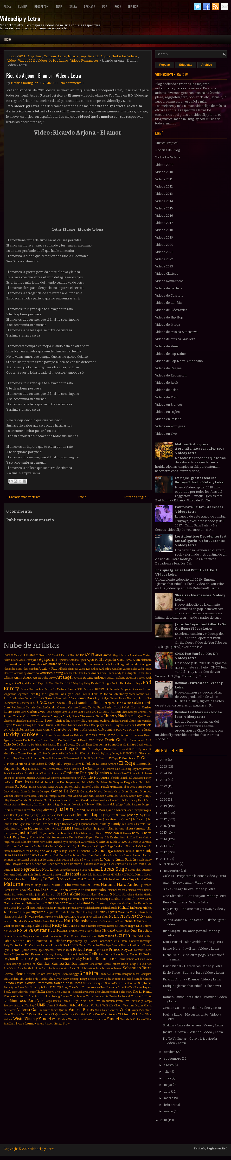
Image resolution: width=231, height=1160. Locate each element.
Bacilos (115, 683)
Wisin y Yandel (38, 1019)
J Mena (79, 810)
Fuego (131, 786)
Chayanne (87, 716)
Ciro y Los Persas (34, 725)
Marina (132, 890)
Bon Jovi (9, 698)
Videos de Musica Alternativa (176, 332)
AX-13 (89, 655)
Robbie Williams (135, 959)
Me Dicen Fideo (143, 903)
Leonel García (29, 859)
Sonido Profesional (39, 983)
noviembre (172, 871)
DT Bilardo (144, 729)
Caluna (127, 703)
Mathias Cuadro (14, 903)
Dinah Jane (97, 749)
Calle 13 (96, 703)
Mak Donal (85, 879)
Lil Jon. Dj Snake (89, 859)
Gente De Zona (65, 791)
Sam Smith (24, 968)
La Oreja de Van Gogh (44, 851)
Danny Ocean (40, 740)
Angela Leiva (136, 673)
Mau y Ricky (74, 903)
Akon (136, 659)
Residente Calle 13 (127, 954)
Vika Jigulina (58, 1014)
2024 (164, 773)
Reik (93, 954)
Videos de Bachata (168, 288)
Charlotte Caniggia (49, 716)
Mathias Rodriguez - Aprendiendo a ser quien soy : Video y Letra (199, 448)
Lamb (71, 855)
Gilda (41, 795)
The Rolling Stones (57, 996)
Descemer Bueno (105, 744)
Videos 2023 (164, 266)
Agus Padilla (95, 659)
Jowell (94, 824)
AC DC (79, 655)
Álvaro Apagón (45, 1023)
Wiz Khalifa (59, 1019)
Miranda (123, 912)
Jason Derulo (11, 815)
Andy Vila (121, 673)
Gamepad (45, 791)
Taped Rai (123, 987)
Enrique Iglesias (94, 773)
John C (126, 819)
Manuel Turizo (90, 885)
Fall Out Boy (135, 777)
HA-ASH (115, 800)
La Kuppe (97, 846)
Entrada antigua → (137, 497)
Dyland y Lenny (110, 753)
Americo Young (51, 673)
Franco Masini (72, 786)
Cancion (50, 56)
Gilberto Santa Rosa (25, 795)
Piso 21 (67, 950)
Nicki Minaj (43, 925)
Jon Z (29, 824)
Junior (14, 833)
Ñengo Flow (62, 1023)
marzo (169, 1098)
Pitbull (79, 949)
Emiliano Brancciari (52, 773)
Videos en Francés (169, 404)
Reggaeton (41, 6)
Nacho (137, 916)
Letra (62, 56)
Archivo (206, 64)
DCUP (132, 729)
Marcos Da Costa (42, 889)
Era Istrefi (115, 773)
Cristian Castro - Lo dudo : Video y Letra (192, 1008)
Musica (73, 56)
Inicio (7, 39)
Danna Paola (22, 740)
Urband (75, 1005)
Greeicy (123, 795)
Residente (105, 954)
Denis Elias (84, 744)
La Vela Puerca (134, 851)
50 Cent (53, 655)
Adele (22, 659)
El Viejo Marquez (71, 769)
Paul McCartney (29, 945)
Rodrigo (16, 964)
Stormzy (35, 987)
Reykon (9, 959)
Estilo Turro (145, 773)
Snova (91, 978)
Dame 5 (112, 735)
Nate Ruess (56, 921)
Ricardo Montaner (57, 959)
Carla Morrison (132, 707)
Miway (29, 916)
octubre (170, 1052)
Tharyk (50, 991)
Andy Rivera (107, 673)
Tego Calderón (19, 991)
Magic (10, 879)
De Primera (37, 744)
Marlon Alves (88, 894)
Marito (15, 894)
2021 (163, 793)
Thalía (40, 991)
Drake (64, 753)
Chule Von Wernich (140, 720)
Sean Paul (76, 968)
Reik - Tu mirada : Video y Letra (185, 902)
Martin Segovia (80, 899)
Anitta (18, 677)
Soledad (127, 978)
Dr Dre (43, 753)
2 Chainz (41, 655)
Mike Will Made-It (74, 912)
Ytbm (148, 1019)
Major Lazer (68, 879)
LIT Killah (111, 841)
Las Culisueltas (99, 855)
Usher (85, 1005)
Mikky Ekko (92, 912)
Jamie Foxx (133, 810)
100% (7, 655)
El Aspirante (56, 758)
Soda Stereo (112, 978)
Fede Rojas (52, 782)
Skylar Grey (61, 978)
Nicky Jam (61, 925)
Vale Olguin (115, 1005)
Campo (73, 707)
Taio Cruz (75, 987)
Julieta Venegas (135, 828)
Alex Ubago (118, 664)
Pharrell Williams (131, 945)
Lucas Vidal (134, 869)
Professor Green (142, 950)
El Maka (9, 763)
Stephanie (145, 983)
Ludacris (21, 874)
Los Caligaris (102, 864)
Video (11, 60)
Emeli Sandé (25, 773)
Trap (59, 6)
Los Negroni (24, 869)
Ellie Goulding (123, 769)
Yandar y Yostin (97, 1019)
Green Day (135, 795)
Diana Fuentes (18, 749)
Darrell (75, 740)
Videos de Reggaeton (170, 375)
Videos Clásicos (166, 273)
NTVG (125, 916)
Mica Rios (60, 907)
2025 (164, 766)
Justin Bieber (30, 832)
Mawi (86, 903)
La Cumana (25, 846)
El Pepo (66, 763)
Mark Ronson (47, 894)
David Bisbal (95, 740)
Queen (19, 954)
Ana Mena (84, 673)
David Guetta (117, 740)
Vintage (69, 1014)
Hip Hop (133, 6)
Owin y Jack (105, 936)
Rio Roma (118, 959)
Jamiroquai (145, 810)
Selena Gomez (24, 974)
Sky (51, 978)
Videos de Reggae (168, 368)
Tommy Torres (61, 1001)
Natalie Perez (41, 921)
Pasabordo (133, 941)
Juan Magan (29, 828)
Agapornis (48, 659)
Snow (99, 978)
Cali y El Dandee (77, 703)
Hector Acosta (12, 804)
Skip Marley (40, 978)
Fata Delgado (37, 782)
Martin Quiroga (58, 899)
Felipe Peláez (89, 782)
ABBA (71, 655)
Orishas (17, 936)
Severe (65, 974)
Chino (99, 716)
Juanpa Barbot (82, 828)
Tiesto (112, 996)
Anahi (95, 673)
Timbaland (124, 996)
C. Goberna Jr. (24, 703)
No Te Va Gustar (32, 930)
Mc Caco (127, 903)
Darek (66, 740)
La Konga (84, 846)
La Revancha (83, 851)
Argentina (34, 56)
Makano (97, 879)
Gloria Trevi (65, 795)
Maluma (14, 884)
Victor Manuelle (39, 1014)
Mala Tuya (128, 879)
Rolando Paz (29, 964)
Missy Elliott (17, 916)
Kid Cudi (15, 841)
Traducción (108, 1001)
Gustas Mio (41, 800)
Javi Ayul (36, 815)
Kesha (114, 837)
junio (168, 1078)
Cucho (83, 729)
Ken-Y (73, 837)
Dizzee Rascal (120, 749)
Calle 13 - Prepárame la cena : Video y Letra (194, 876)
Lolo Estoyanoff (15, 864)
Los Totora (83, 869)
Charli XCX (29, 716)
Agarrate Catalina (69, 659)
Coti (6, 729)
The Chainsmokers (107, 991)
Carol (49, 711)
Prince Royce (120, 949)
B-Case (50, 683)
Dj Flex (133, 749)
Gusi (31, 800)
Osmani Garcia (79, 936)
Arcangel (64, 677)
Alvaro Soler (130, 668)
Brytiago (132, 698)
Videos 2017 (164, 223)
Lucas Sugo (113, 869)
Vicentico (145, 1010)
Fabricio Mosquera (95, 777)
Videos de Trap (166, 397)
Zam (6, 1023)
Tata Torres (135, 987)
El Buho (82, 758)
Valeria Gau (28, 1009)
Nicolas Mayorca (97, 925)
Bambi (24, 689)
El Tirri (41, 769)
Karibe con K (112, 833)
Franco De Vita (54, 786)
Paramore (105, 941)
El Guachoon (127, 758)
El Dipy (113, 758)
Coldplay (97, 725)
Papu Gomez (90, 941)
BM (61, 683)
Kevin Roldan (127, 837)
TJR (59, 987)
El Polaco (88, 763)
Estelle (133, 773)
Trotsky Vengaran (14, 1005)
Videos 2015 (164, 208)
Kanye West (95, 833)
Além (141, 668)
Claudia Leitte (52, 725)
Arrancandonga (94, 677)
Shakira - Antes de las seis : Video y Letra (193, 1025)
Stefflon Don (130, 983)
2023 (164, 780)
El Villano (88, 769)
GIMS (148, 786)
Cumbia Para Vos (116, 729)
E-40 (123, 753)
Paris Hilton (120, 941)
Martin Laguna (21, 899)
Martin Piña (38, 899)
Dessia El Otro (126, 744)
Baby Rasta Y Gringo (97, 683)
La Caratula (145, 841)
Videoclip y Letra (20, 18)
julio (167, 1071)
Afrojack (32, 659)
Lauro (17, 859)
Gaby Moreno (11, 791)
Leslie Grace (46, 859)
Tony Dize (78, 1001)
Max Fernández (100, 903)
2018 (164, 813)
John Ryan (19, 824)
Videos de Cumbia (168, 303)
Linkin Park (124, 859)
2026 (164, 760)
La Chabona (10, 846)
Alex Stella (104, 664)
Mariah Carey (67, 890)
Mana (46, 885)
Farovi (10, 782)
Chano (17, 716)
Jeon (105, 815)
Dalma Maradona (63, 735)
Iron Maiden (32, 810)
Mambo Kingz (33, 885)
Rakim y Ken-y (42, 954)
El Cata (91, 758)
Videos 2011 (26, 60)
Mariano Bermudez (92, 890)
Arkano (78, 677)
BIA (57, 683)
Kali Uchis (74, 833)
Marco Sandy (18, 890)
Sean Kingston (60, 968)
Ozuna (122, 936)
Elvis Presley (144, 769)
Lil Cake (74, 859)
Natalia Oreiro (23, 921)
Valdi (105, 1005)
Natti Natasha (77, 921)
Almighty (117, 668)
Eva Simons (53, 777)
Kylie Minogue (71, 841)
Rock (118, 6)
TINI (53, 987)
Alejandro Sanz (54, 664)
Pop (104, 6)
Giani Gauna (130, 791)
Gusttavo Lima (101, 800)
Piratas (58, 950)
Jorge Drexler (63, 824)
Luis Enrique (36, 874)
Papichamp (74, 941)
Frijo (125, 786)
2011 (22, 56)
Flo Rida (21, 786)
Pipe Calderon (46, 950)
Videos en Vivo (166, 433)
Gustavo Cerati (59, 800)
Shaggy (74, 974)
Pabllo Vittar (144, 936)
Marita (7, 894)
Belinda (114, 689)
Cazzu (81, 711)
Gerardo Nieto (91, 791)
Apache (43, 677)
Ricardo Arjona (99, 56)
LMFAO (122, 841)
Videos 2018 (164, 230)
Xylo (80, 1019)
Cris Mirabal (16, 729)
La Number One (20, 851)
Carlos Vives (36, 711)
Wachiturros (109, 1014)
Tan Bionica (108, 987)
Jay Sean (46, 815)
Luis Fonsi (70, 874)
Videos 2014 (164, 201)
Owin (92, 936)
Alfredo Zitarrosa (68, 668)
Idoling (113, 804)
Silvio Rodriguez (142, 974)
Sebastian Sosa (92, 968)
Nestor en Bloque (22, 925)
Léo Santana (95, 874)
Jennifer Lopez (90, 814)
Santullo (47, 968)
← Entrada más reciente (23, 497)
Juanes (67, 828)
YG (85, 1019)
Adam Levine (11, 659)
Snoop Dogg (78, 978)
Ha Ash (125, 800)
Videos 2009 (164, 165)
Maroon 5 (104, 894)
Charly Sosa (71, 716)
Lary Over (82, 855)
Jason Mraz (25, 815)
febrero (170, 1105)
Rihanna (103, 958)
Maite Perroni (22, 879)
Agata (83, 659)
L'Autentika (86, 841)
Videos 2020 (164, 244)
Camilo (62, 707)
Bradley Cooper (24, 698)
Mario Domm (144, 890)
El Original (52, 763)
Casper (57, 711)
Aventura (132, 677)
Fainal (123, 777)
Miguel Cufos (55, 912)
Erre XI (125, 773)
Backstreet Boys (131, 683)
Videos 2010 (164, 172)
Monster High (55, 916)
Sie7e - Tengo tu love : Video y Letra (189, 889)
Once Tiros (122, 930)
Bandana (88, 689)
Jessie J (148, 815)
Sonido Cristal (14, 983)
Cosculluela (143, 725)
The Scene (77, 996)
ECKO (130, 753)
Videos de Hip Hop (169, 317)
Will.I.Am (138, 1014)
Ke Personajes (57, 837)
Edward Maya (11, 758)
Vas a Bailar (102, 1010)
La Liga (109, 846)
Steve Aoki (24, 987)
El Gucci (144, 758)
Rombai (44, 963)
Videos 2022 (164, 259)
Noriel (73, 930)
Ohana (97, 930)
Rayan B (73, 954)
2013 (163, 846)
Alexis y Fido (48, 668)
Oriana (8, 936)
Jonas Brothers (43, 824)
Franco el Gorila (90, 786)
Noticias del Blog (167, 150)
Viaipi (134, 1010)
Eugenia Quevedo (36, 777)
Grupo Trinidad (19, 800)
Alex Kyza (71, 664)
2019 (164, 806)
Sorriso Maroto (113, 983)
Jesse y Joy (135, 815)
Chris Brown (45, 720)
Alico (95, 668)
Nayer (93, 921)
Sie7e (107, 974)
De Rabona (50, 744)
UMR (41, 1005)
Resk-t (147, 954)
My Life (114, 916)
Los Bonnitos (73, 864)
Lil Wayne (107, 859)
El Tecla (32, 769)
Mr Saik (93, 916)
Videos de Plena (167, 346)
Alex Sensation (88, 664)
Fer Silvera (102, 782)
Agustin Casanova (118, 659)
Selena (8, 974)
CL (34, 703)
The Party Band (15, 996)
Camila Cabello (46, 707)
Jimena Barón (73, 819)
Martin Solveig (99, 899)
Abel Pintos (103, 655)
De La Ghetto (21, 744)
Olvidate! (108, 930)
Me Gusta (10, 907)
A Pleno (63, 655)
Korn (42, 841)
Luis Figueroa (53, 874)
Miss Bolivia (138, 912)
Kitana (35, 841)
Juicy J (102, 828)
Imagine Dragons (142, 804)
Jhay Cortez (28, 819)
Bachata (89, 6)
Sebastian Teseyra (112, 968)
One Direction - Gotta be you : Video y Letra (194, 896)
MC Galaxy (117, 874)
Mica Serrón (76, 907)
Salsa (73, 6)
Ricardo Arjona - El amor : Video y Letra (43, 75)
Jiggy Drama (55, 819)
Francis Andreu (37, 786)
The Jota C (126, 991)
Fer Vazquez (116, 782)
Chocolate (9, 720)
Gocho (77, 795)
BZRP (68, 683)
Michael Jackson (130, 907)
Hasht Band (145, 800)
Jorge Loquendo (81, 824)
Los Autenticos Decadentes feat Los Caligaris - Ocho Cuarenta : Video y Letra (200, 541)
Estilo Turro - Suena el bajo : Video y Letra (193, 972)
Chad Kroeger (129, 711)
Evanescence (67, 777)
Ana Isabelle (71, 673)
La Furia (51, 846)
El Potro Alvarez (107, 763)
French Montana (110, 786)
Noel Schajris (58, 930)
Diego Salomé (77, 748)
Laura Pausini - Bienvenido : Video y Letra (193, 942)
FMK (77, 777)
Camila (30, 707)
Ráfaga (132, 964)
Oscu (67, 936)
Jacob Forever (117, 810)
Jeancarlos (70, 815)
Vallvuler (45, 1010)
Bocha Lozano (136, 694)
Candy (83, 707)
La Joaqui (63, 846)
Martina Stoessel (121, 899)
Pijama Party (28, 950)
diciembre (172, 864)
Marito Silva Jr (28, 894)
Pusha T (9, 954)
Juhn (94, 828)
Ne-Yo (102, 921)
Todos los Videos (124, 56)
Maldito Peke (144, 879)
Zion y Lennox (26, 1023)
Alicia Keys (85, 668)
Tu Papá (30, 1005)
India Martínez (13, 810)
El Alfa (23, 758)
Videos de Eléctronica (171, 310)
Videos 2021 (164, 252)
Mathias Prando (35, 903)
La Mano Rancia (124, 846)
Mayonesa (115, 903)
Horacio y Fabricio (83, 804)
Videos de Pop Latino (53, 60)
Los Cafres (89, 864)
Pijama (14, 950)
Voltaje (84, 1014)
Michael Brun (93, 907)
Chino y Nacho (116, 716)
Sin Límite (25, 978)
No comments (71, 83)
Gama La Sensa (29, 791)
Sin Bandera (11, 978)
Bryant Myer (102, 698)
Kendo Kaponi (86, 837)
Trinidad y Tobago (141, 1001)
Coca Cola (83, 725)
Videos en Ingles (167, 412)
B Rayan (40, 683)
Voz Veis (94, 1014)
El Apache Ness (37, 758)
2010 (164, 1120)
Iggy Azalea (124, 804)
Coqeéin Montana (124, 725)
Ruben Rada (119, 964)
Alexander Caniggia (139, 664)
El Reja (127, 763)
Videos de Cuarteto (169, 295)
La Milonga (142, 846)
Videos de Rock (166, 382)
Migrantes (37, 912)
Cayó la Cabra (69, 711)
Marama (108, 884)
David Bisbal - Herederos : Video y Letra (192, 966)
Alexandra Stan (13, 668)
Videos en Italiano (168, 419)
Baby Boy (77, 683)
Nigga (131, 925)
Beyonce (22, 694)
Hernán (66, 804)
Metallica (48, 907)
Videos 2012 (164, 186)
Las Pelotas (116, 855)
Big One (41, 694)
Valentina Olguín (133, 1005)
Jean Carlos (58, 815)
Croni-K (47, 729)
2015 (163, 832)
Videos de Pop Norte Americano (179, 361)
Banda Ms (36, 689)
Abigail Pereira (120, 655)
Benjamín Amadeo (131, 689)
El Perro (76, 763)
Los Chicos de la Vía (121, 864)
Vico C (24, 1014)
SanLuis (36, 968)
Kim (28, 841)
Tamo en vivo (91, 987)
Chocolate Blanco (25, 720)
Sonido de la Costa (68, 983)
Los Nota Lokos (47, 869)
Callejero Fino (112, 703)
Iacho (106, 804)
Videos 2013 (164, 193)
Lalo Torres (60, 855)
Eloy (134, 769)
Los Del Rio (139, 864)
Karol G (137, 833)
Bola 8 (148, 694)
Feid (62, 782)
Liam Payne (62, 859)
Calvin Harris (142, 703)
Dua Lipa (86, 753)
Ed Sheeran (143, 753)
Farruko (22, 782)
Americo (33, 673)
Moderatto (41, 916)
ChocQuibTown (141, 716)
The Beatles (63, 991)
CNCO (42, 702)
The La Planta (142, 991)
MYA (127, 874)
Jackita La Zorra (96, 810)
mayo (168, 1085)
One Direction (141, 930)
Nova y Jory (85, 930)
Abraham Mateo (140, 655)
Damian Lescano (131, 735)
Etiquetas (185, 64)
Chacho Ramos (110, 711)
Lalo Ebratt (45, 855)
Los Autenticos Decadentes (44, 864)
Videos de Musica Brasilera (175, 339)
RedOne (83, 954)
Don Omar (18, 753)
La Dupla (40, 846)
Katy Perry (21, 837)
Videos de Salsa (166, 390)
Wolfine (72, 1019)
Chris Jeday (62, 720)
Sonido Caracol (143, 978)
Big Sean (52, 694)
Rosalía (107, 964)
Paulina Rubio (49, 945)
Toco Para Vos (31, 1000)
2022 (164, 786)
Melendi (23, 907)
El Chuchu (102, 758)
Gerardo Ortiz (111, 791)
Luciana (9, 874)
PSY (134, 936)
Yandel (113, 1019)
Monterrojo (71, 916)
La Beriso (133, 841)
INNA (98, 804)
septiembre (173, 1058)
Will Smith (124, 1014)
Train (119, 1001)
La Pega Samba (67, 851)
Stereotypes (10, 987)
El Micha (21, 763)
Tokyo (48, 1001)
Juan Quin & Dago (49, 828)
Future (140, 786)
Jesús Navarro (11, 819)
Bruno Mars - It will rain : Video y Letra (191, 948)
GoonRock (112, 795)
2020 (164, 799)
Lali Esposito (27, 855)
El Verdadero (53, 769)
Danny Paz (56, 740)
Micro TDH (16, 912)
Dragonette (54, 753)
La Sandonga (101, 850)
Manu (75, 885)
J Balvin (64, 809)
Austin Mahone (116, 677)
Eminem (71, 773)
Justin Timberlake (55, 833)
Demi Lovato (66, 744)
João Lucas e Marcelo (133, 824)
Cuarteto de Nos (66, 729)
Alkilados (105, 668)
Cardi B (119, 707)
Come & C (108, 725)
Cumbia (22, 6)
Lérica (106, 874)
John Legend (138, 819)
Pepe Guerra (113, 945)
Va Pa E (96, 1005)
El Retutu (142, 763)
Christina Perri (119, 720)
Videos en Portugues (170, 426)
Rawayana (60, 954)
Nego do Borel (115, 921)
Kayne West (38, 837)
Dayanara (136, 740)
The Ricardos (37, 996)
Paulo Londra (68, 945)
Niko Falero (144, 925)
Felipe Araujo (73, 782)
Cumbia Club (96, 729)
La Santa (119, 851)
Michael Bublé (109, 907)
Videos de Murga (167, 324)
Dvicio (96, 753)
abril (167, 1091)
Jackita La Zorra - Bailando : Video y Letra (193, 1032)
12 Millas (16, 655)
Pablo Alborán (14, 941)
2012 (163, 852)
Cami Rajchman (14, 707)
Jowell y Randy (109, 824)
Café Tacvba (56, 703)
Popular (164, 64)
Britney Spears (44, 698)
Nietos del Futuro (117, 925)
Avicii (142, 677)
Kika (23, 841)
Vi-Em (124, 1009)
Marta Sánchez (123, 894)
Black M (85, 694)
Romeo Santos (64, 963)
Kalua (83, 833)
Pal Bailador (57, 941)
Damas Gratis (94, 735)
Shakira (88, 973)
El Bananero (70, 758)
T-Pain (45, 987)
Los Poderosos (67, 869)
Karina (127, 833)
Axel (17, 683)
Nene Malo (132, 921)
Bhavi (32, 694)
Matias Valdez (55, 903)
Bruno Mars (85, 698)
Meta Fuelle (36, 907)
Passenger (146, 941)
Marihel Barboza (117, 890)
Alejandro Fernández (28, 664)
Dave (83, 740)
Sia (102, 974)
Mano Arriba (61, 885)
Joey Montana (112, 819)
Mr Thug (103, 916)
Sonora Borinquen (93, 983)
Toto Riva (93, 1001)
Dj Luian (143, 749)
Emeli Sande (11, 773)
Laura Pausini (133, 855)
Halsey (133, 800)
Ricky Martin (83, 958)
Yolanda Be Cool (129, 1019)
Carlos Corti (20, 711)
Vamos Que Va (59, 1010)
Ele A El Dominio (105, 769)
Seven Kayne (52, 974)
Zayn (12, 1023)
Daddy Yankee (21, 735)
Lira (135, 859)
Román (83, 964)
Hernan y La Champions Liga (40, 804)
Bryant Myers (118, 698)
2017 (164, 819)
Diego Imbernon (36, 749)
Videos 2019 (164, 237)
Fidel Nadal (139, 782)
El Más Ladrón (36, 763)
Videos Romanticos (84, 60)
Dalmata (78, 735)
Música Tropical (166, 143)
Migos (26, 912)
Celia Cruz (92, 711)
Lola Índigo (145, 859)
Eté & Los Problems (14, 777)
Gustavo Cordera (80, 800)
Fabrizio (114, 777)
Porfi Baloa (102, 950)
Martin (139, 894)
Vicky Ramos (12, 1014)
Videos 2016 (164, 215)
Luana (95, 869)
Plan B (90, 950)
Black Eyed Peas (69, 694)
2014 (164, 839)
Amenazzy (20, 673)
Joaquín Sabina (93, 819)
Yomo (142, 1019)
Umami (51, 1005)
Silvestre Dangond (122, 974)
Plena (7, 6)
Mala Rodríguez (112, 879)
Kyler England (54, 841)
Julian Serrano (115, 828)
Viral (77, 1014)
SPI (139, 964)
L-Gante (99, 841)
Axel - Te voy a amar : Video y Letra (188, 882)
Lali (14, 855)
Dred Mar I (75, 753)
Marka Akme (68, 894)
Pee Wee (100, 945)
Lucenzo (147, 869)
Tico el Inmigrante (97, 996)
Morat (84, 916)
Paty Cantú (11, 945)
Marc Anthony (129, 884)
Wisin (18, 1019)
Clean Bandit (68, 725)
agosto (169, 1065)
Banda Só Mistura (55, 689)
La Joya (73, 846)
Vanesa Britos (81, 1009)
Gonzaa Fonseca (94, 795)
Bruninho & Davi (66, 698)
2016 (164, 826)
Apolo (52, 677)
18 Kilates (28, 655)
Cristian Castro (33, 729)
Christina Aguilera (97, 720)
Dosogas (33, 753)
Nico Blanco (79, 925)
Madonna (136, 874)
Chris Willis (78, 720)
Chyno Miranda (14, 725)
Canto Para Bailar (100, 707)
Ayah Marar (28, 683)
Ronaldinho (95, 964)
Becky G (101, 689)
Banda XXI (74, 689)
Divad (108, 749)
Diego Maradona (55, 749)
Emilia (36, 773)
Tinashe (136, 996)
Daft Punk (46, 735)
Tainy (65, 987)
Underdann (62, 1005)
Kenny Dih (102, 837)
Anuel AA (30, 677)
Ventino (113, 1010)
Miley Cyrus (108, 912)
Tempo (32, 991)
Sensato (40, 974)
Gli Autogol (50, 795)
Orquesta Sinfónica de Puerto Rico (43, 936)
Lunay (84, 874)
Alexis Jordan (30, 668)
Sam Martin (10, 968)
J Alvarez (47, 810)
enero (169, 1111)
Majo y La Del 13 (45, 879)
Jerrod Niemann (118, 815)
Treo (126, 1001)
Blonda (107, 694)
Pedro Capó (87, 945)
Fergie (128, 782)
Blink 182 (96, 694)
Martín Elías (143, 899)
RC (27, 954)
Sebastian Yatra (137, 968)
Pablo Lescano (36, 941)
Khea (139, 837)
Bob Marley (120, 694)
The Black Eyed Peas (82, 991)
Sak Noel (146, 964)
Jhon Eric (42, 819)
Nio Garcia (10, 930)
